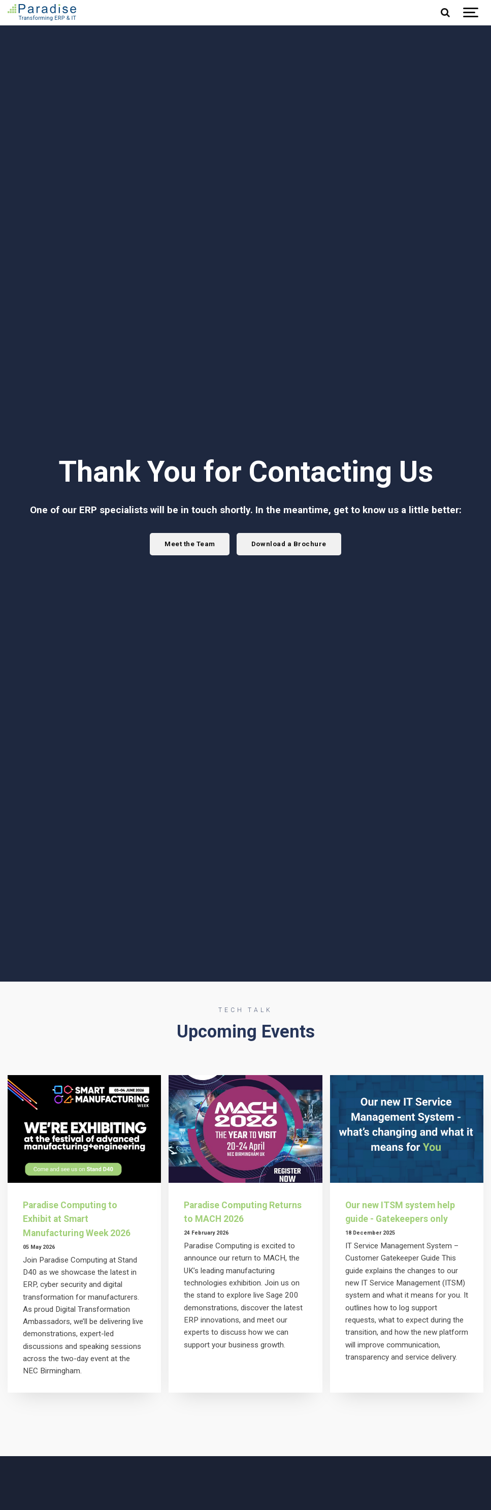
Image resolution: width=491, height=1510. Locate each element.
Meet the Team (189, 544)
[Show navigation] (470, 12)
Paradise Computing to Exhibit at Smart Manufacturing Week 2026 (80, 1219)
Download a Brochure (290, 544)
